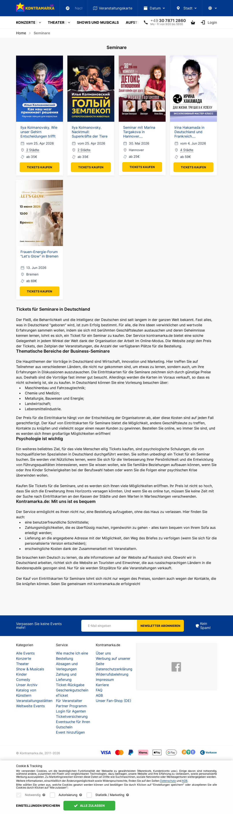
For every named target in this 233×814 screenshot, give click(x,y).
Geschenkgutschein (72, 690)
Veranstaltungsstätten (34, 700)
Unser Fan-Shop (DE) (113, 700)
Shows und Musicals (98, 22)
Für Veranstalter (69, 700)
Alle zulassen (89, 805)
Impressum (105, 679)
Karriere (102, 685)
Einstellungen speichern (38, 805)
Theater (56, 22)
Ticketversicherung (72, 716)
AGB (99, 695)
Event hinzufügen (70, 732)
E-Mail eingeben (99, 625)
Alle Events (25, 653)
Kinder (21, 674)
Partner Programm (71, 706)
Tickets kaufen (39, 167)
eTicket (62, 695)
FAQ (99, 690)
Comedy (23, 679)
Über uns (103, 653)
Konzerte (25, 22)
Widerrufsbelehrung (112, 674)
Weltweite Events (30, 706)
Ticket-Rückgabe (70, 685)
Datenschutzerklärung (114, 669)
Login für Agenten (71, 711)
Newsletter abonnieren (160, 625)
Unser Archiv (26, 685)
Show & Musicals (30, 669)
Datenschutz (168, 780)
